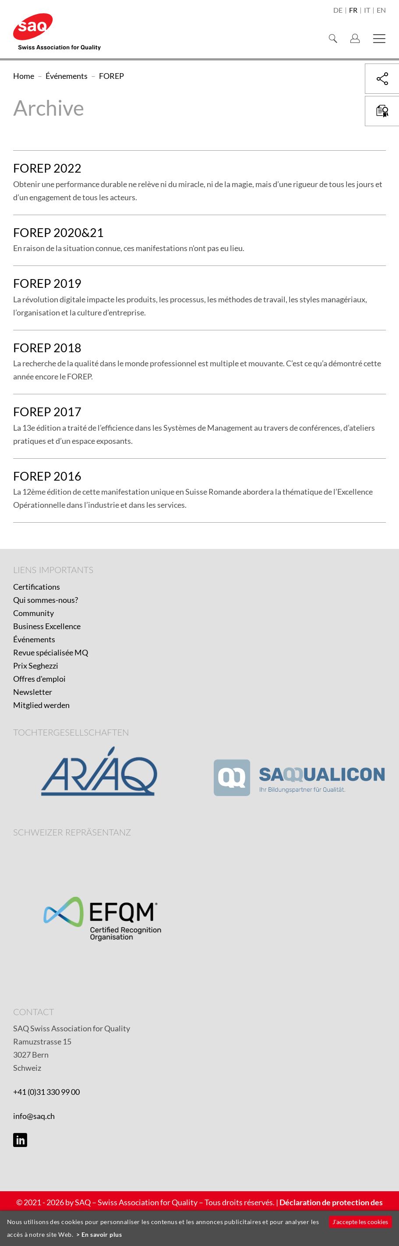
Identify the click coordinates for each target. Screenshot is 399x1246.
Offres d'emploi (39, 678)
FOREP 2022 (47, 168)
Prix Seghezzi (35, 665)
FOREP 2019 (47, 283)
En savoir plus (101, 1234)
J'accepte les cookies (360, 1221)
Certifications (36, 586)
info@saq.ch (34, 1116)
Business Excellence (47, 626)
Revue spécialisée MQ (50, 652)
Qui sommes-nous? (45, 600)
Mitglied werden (41, 705)
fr (353, 10)
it (367, 10)
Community (33, 613)
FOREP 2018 (47, 347)
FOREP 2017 (47, 411)
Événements (34, 639)
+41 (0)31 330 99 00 (46, 1092)
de (338, 10)
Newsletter (32, 692)
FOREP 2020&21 (58, 232)
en (381, 10)
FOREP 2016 (47, 476)
